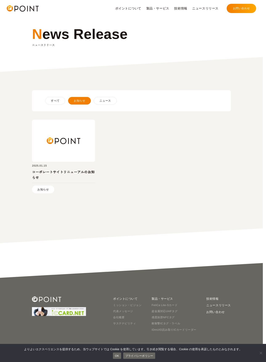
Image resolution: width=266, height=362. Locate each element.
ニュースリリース (218, 305)
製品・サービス (162, 298)
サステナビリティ (124, 323)
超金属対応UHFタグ (164, 311)
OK (117, 355)
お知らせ (79, 100)
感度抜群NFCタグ (163, 317)
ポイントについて (125, 298)
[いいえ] (261, 353)
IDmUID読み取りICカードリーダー (174, 329)
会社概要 (118, 317)
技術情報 (212, 298)
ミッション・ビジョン (127, 305)
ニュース (105, 100)
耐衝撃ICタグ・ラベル (166, 323)
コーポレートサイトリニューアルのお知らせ (63, 174)
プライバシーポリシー (139, 355)
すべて (55, 100)
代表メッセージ (123, 311)
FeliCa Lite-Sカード (164, 305)
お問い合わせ (215, 312)
